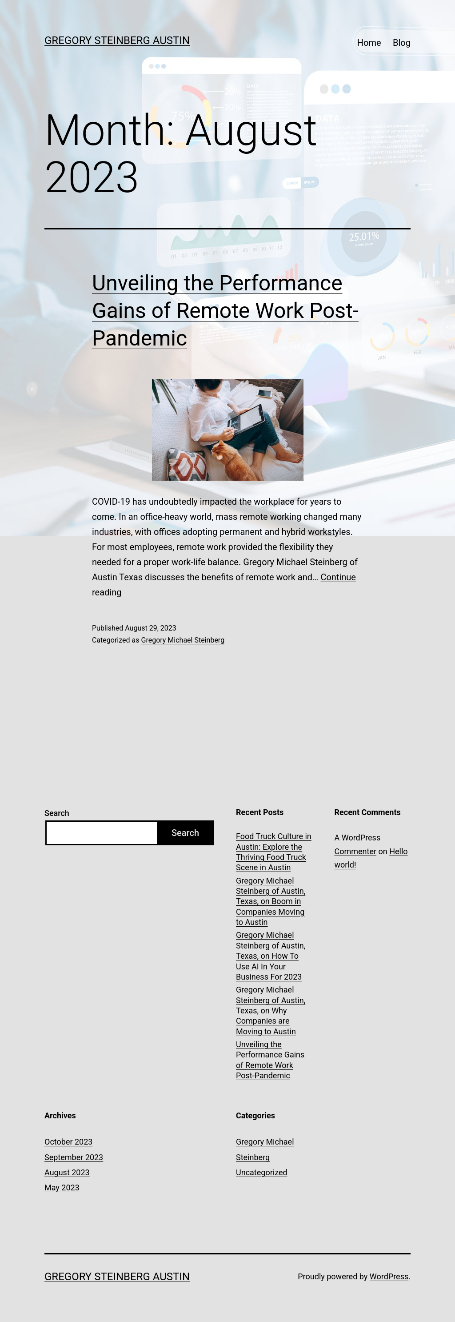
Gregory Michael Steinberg (182, 640)
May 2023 (62, 1187)
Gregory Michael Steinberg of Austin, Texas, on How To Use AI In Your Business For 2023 (270, 955)
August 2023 (67, 1172)
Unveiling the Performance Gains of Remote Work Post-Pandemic (225, 310)
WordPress (389, 1276)
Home (369, 42)
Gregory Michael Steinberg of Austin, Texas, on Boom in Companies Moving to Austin (270, 901)
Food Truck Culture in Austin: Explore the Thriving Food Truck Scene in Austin (273, 852)
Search (56, 813)
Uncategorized (261, 1172)
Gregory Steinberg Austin (117, 40)
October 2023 (68, 1141)
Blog (402, 42)
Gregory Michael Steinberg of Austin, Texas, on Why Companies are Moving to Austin (270, 1010)
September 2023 (73, 1157)
